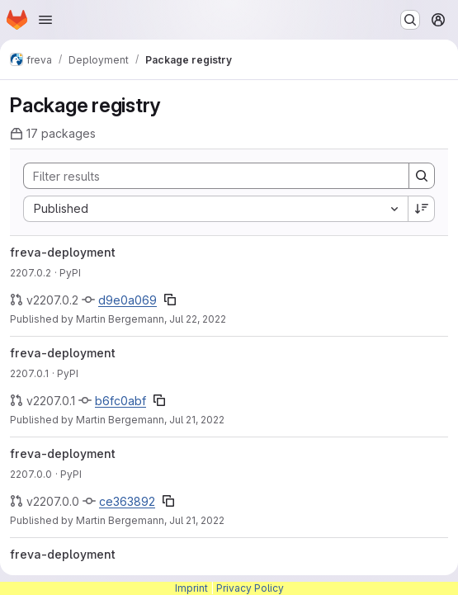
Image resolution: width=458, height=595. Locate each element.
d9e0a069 (127, 300)
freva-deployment (63, 252)
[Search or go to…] (410, 20)
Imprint (191, 588)
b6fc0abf (120, 401)
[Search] (208, 176)
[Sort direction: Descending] (421, 209)
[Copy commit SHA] (170, 299)
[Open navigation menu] (45, 20)
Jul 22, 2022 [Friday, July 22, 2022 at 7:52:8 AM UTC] (197, 319)
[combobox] (215, 209)
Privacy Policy (250, 588)
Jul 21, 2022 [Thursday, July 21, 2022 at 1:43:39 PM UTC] (196, 419)
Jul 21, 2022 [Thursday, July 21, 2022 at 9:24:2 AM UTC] (196, 520)
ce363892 (127, 501)
